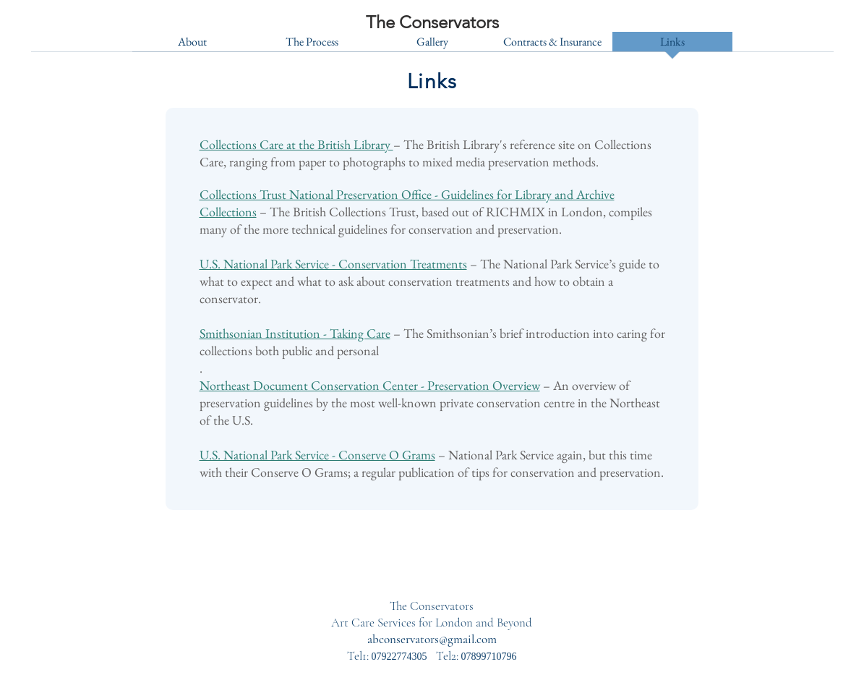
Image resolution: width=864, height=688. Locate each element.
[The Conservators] (432, 22)
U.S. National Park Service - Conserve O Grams (317, 454)
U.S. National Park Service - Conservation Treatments (333, 263)
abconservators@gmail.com (432, 639)
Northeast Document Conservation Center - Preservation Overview (370, 385)
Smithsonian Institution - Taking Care (295, 333)
